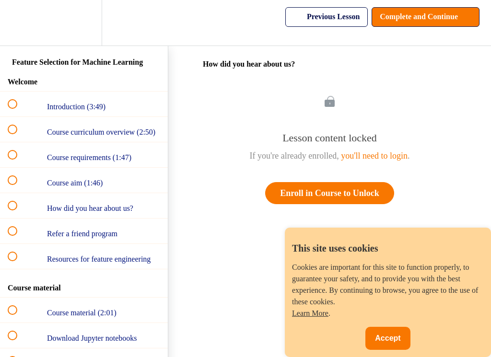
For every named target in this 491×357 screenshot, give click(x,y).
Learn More (310, 313)
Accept (387, 338)
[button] (17, 23)
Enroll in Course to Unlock (329, 193)
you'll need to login (374, 156)
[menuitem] (84, 23)
